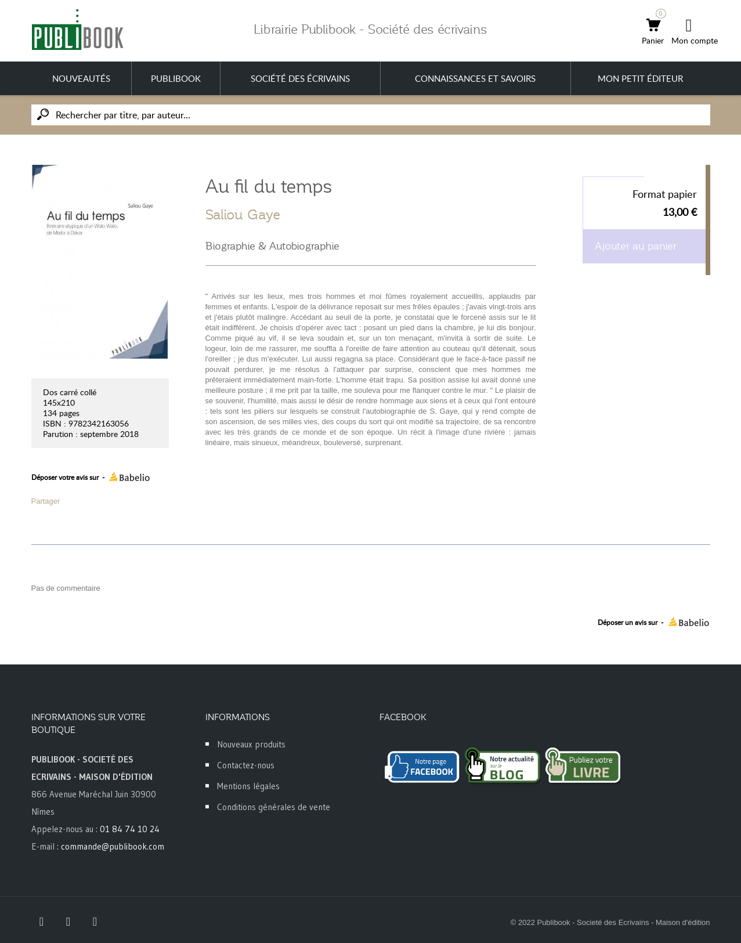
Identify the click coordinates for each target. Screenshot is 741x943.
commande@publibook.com (112, 846)
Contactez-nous (245, 765)
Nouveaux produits (251, 744)
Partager (45, 501)
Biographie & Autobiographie (272, 246)
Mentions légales (248, 786)
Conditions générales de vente (273, 806)
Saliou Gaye (242, 214)
